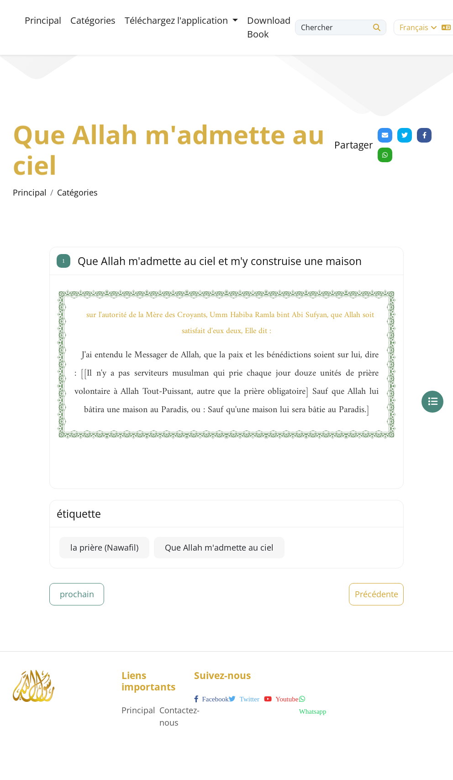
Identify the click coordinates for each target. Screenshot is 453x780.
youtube (281, 699)
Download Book (268, 27)
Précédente (376, 594)
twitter (244, 699)
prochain (77, 594)
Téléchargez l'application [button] (177, 20)
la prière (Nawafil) (104, 547)
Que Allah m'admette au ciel (219, 547)
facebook (211, 699)
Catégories (93, 20)
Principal (43, 20)
